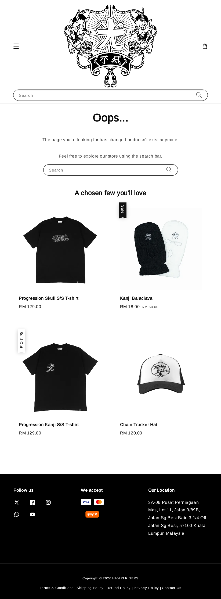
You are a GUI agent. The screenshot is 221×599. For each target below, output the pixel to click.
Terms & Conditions (57, 588)
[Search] (199, 95)
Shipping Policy (90, 588)
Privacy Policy (146, 588)
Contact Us (171, 588)
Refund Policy (119, 588)
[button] (16, 46)
